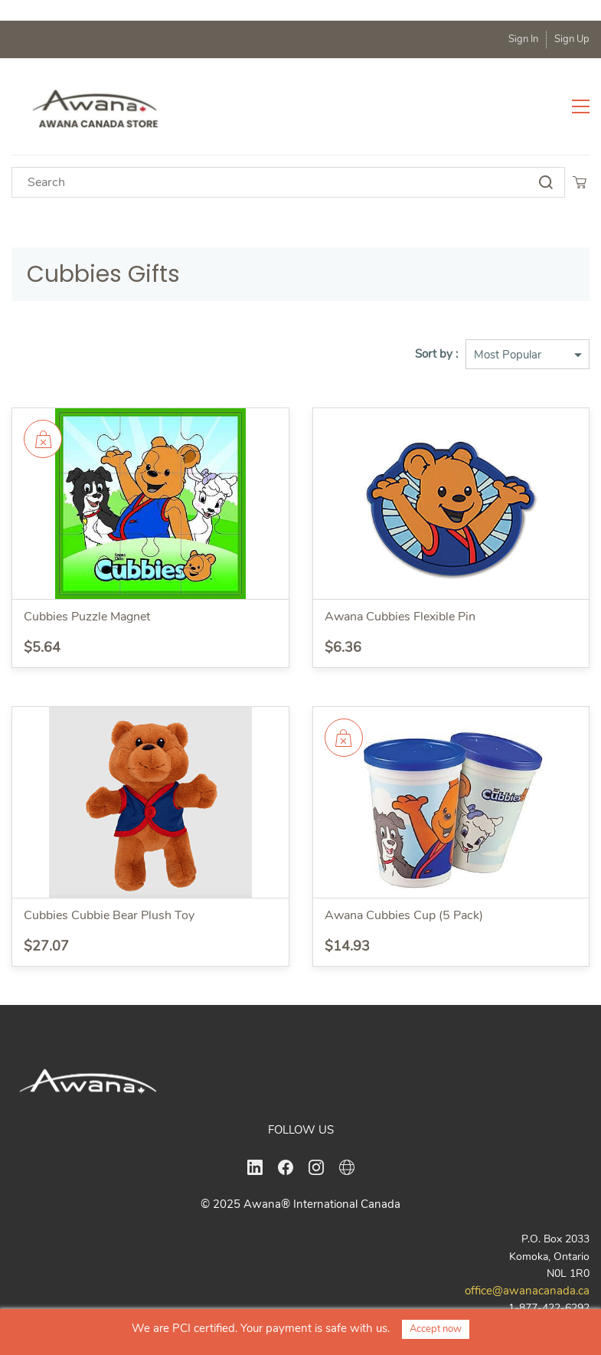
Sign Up (572, 39)
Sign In (523, 39)
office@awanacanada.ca (527, 1290)
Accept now (436, 1329)
